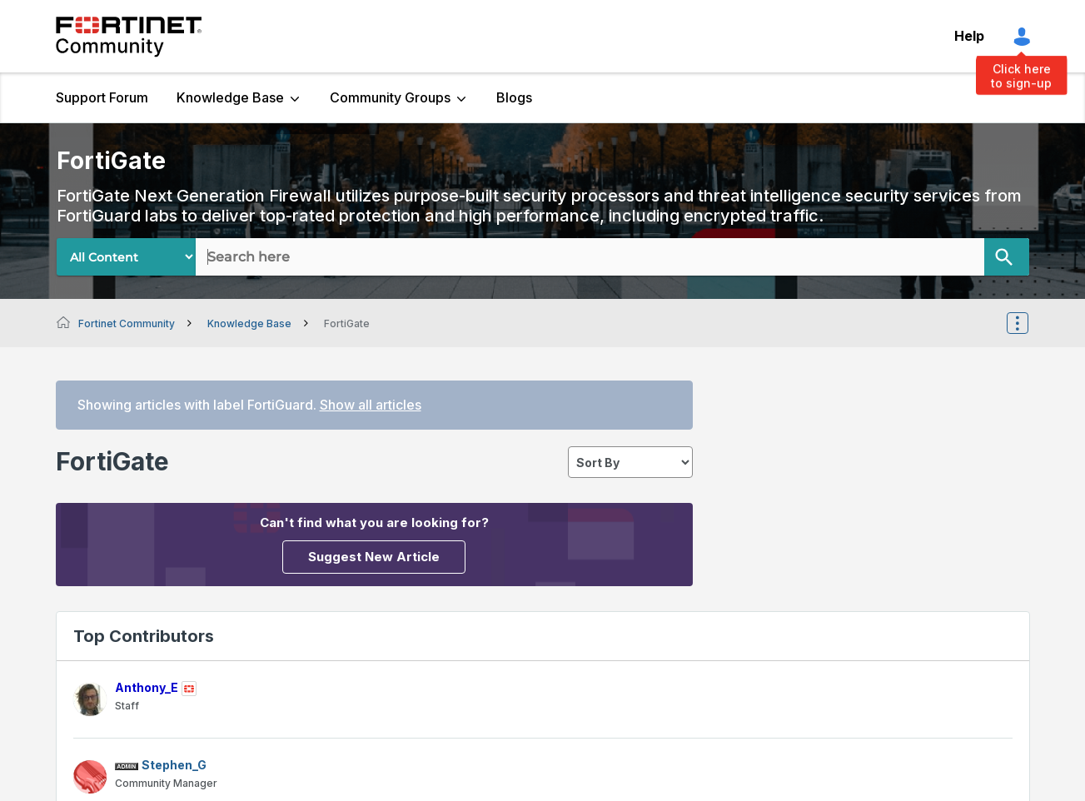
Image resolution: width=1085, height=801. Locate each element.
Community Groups (390, 97)
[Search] (1006, 257)
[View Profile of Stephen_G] (174, 765)
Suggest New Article (374, 557)
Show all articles (370, 404)
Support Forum (102, 97)
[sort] (630, 462)
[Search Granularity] (126, 257)
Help (969, 35)
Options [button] (1028, 323)
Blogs (514, 97)
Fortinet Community (129, 36)
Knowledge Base (230, 97)
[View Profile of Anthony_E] (146, 687)
